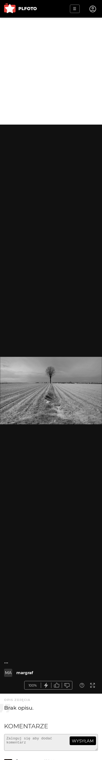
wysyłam (83, 740)
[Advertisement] (51, 71)
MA (8, 672)
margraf (24, 672)
